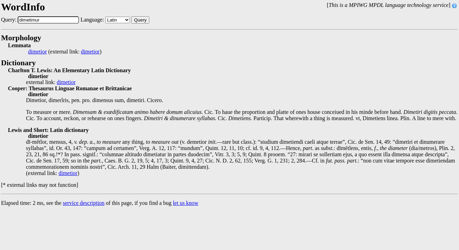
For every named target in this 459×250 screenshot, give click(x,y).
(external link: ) (64, 52)
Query (140, 20)
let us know (185, 203)
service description (83, 203)
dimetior (37, 52)
